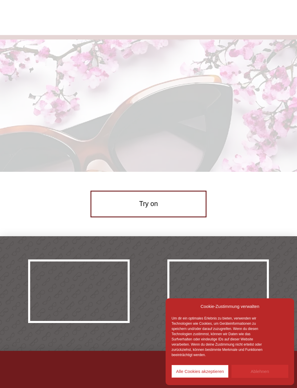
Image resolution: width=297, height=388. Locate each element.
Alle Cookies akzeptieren (200, 371)
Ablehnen (260, 371)
